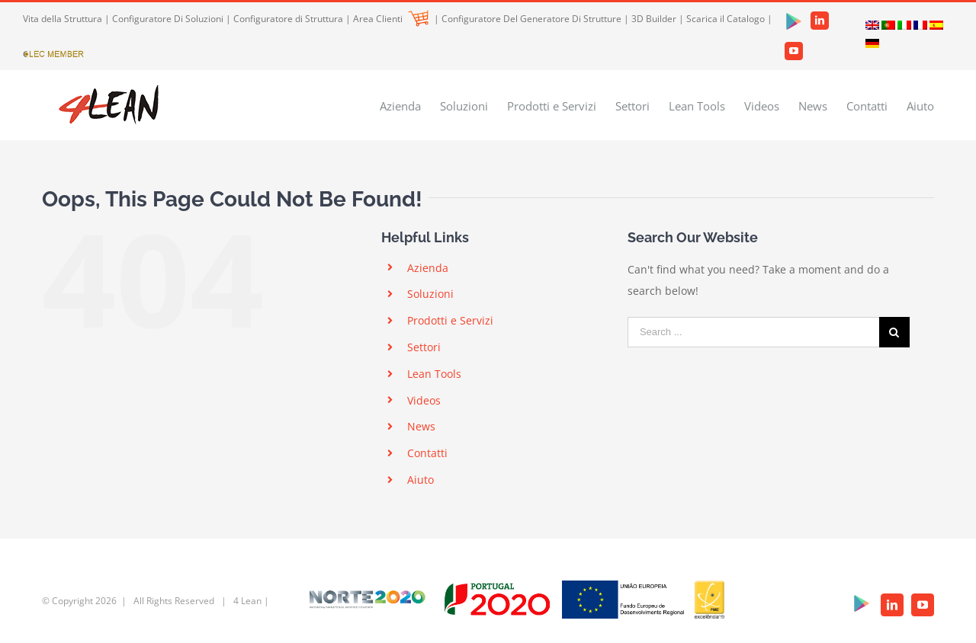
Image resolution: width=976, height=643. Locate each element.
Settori (424, 347)
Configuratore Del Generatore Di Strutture (531, 18)
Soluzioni (430, 293)
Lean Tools (434, 373)
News (421, 426)
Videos (424, 400)
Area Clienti (391, 18)
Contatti (427, 453)
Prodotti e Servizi (450, 320)
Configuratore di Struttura (288, 18)
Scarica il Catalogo (725, 18)
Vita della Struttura (62, 18)
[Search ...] (753, 332)
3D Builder (653, 18)
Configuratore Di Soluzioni (167, 18)
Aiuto (420, 479)
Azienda (427, 268)
